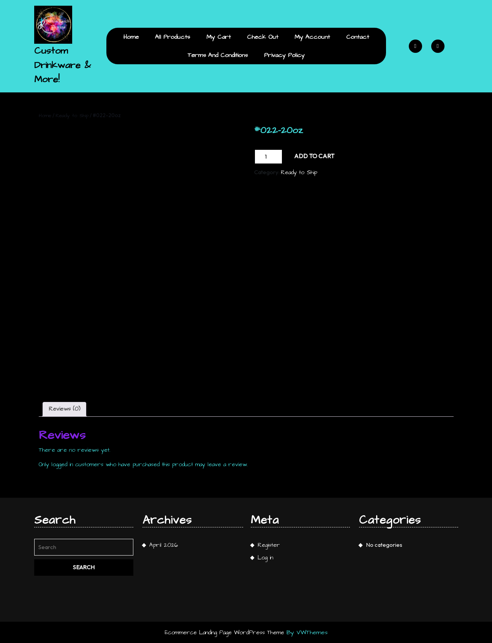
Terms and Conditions (218, 55)
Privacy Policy (284, 55)
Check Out (262, 37)
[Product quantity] (268, 157)
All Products (172, 37)
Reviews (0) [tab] (64, 409)
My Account (312, 37)
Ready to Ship (72, 115)
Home (131, 37)
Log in (265, 558)
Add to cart (314, 156)
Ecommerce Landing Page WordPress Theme (224, 633)
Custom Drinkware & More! (62, 65)
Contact (357, 37)
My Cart (218, 37)
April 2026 (163, 545)
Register (269, 545)
